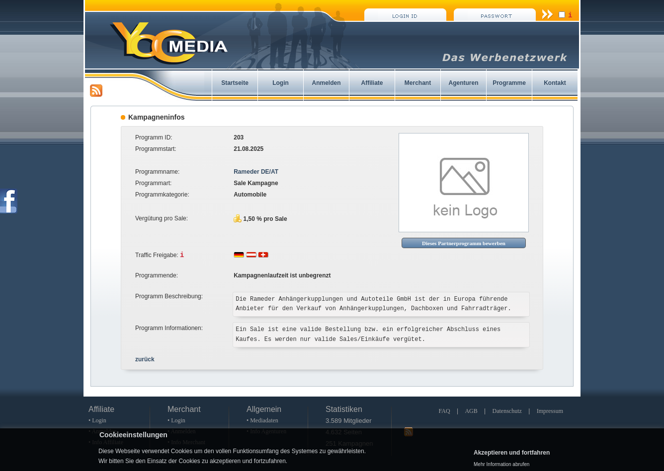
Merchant (418, 82)
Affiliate (372, 82)
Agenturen (464, 82)
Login (280, 82)
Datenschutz (507, 410)
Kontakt (555, 82)
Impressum (550, 410)
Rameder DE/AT (256, 171)
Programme (509, 82)
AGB (471, 410)
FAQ (444, 410)
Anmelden (326, 82)
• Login (97, 420)
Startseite (235, 82)
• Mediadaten (262, 420)
